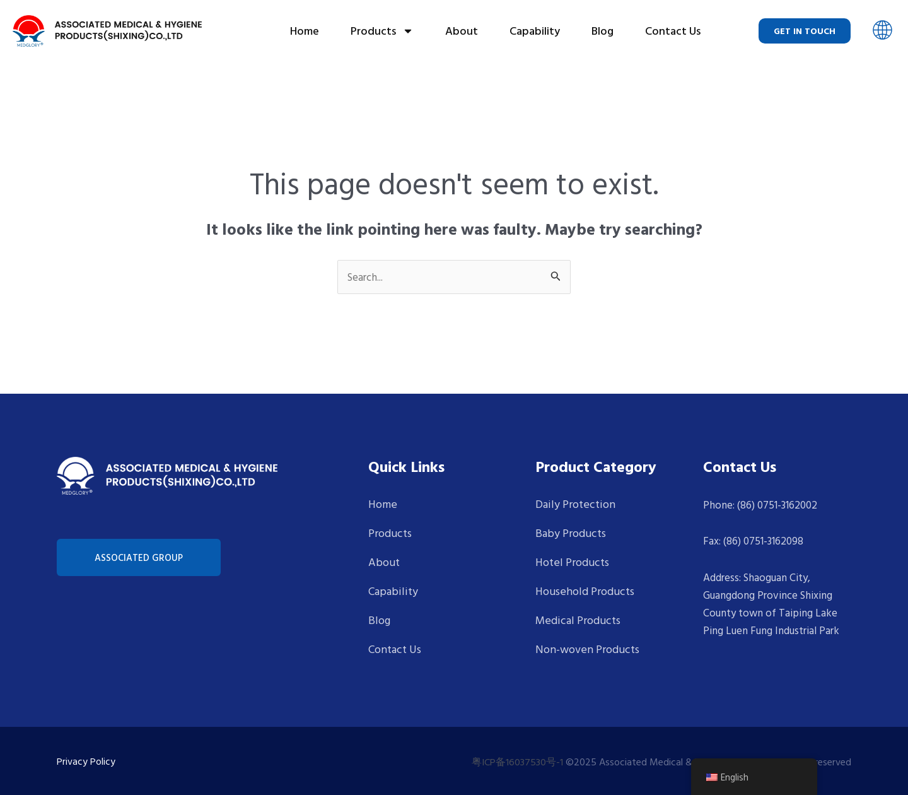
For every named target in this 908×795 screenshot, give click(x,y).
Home (304, 30)
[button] (882, 31)
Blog (602, 30)
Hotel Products (572, 561)
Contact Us (673, 30)
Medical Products (577, 619)
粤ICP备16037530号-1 (517, 761)
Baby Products (570, 532)
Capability (534, 30)
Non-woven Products (587, 648)
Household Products (584, 590)
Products (382, 31)
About (461, 30)
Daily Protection (575, 503)
